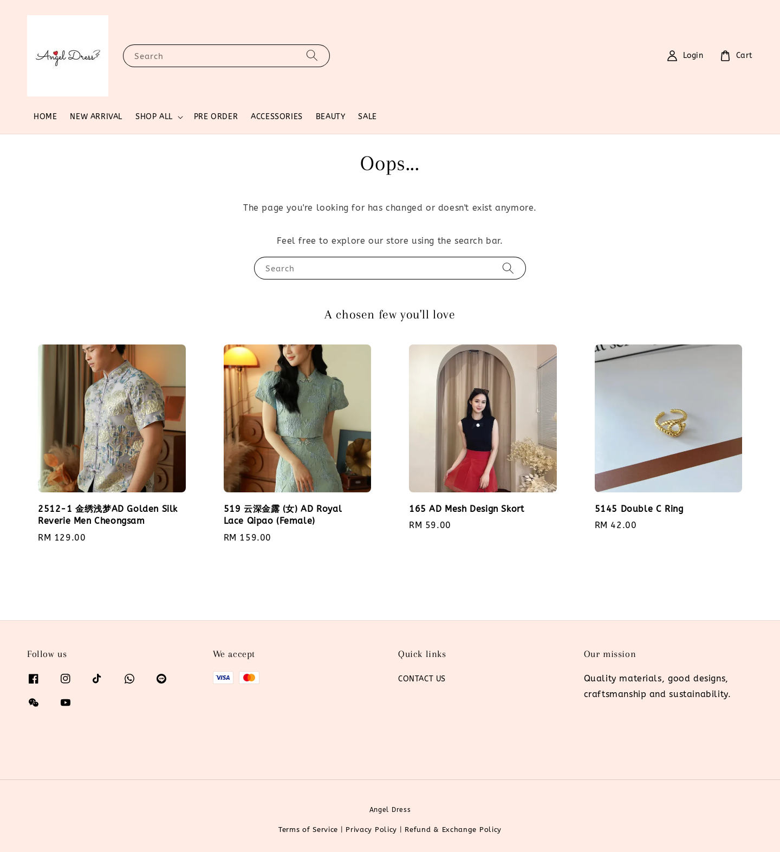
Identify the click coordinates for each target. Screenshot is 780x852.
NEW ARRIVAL (96, 116)
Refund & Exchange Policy (453, 829)
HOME (45, 116)
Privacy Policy (371, 829)
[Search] (312, 55)
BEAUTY (331, 116)
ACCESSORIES (277, 116)
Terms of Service (308, 829)
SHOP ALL (154, 116)
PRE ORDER (216, 116)
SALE (367, 116)
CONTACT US (422, 679)
